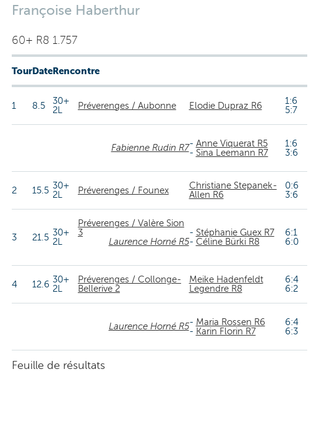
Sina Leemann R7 (232, 153)
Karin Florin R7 (226, 331)
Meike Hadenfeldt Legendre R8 (226, 284)
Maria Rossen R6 (230, 322)
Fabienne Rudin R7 (150, 148)
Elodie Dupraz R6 (225, 106)
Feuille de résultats (58, 365)
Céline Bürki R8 (228, 242)
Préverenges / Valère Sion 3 (131, 227)
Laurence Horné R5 (149, 242)
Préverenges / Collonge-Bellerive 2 (129, 284)
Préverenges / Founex (123, 190)
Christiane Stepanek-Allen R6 (233, 190)
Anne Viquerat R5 (232, 143)
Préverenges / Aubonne (127, 106)
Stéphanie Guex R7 (235, 232)
